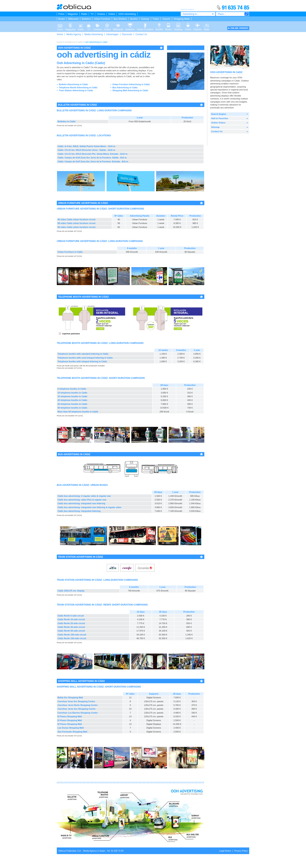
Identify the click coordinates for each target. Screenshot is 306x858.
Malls (206, 25)
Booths (134, 19)
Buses (61, 19)
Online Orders (218, 122)
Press (61, 14)
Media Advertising (93, 34)
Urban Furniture (102, 19)
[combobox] (198, 14)
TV (92, 14)
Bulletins (86, 19)
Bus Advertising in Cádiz (125, 87)
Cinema (101, 14)
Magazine (73, 14)
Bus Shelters (120, 19)
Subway (145, 19)
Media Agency (73, 34)
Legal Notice (225, 851)
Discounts (127, 34)
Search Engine (218, 114)
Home (60, 34)
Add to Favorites (219, 118)
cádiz (80, 42)
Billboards (73, 19)
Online (111, 14)
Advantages (112, 34)
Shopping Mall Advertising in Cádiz (130, 90)
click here (141, 73)
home (59, 42)
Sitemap (215, 127)
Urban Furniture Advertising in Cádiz (131, 84)
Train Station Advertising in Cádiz (76, 90)
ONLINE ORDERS (239, 28)
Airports (166, 19)
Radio (84, 14)
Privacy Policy (241, 851)
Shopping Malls (182, 19)
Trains (156, 19)
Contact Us (141, 34)
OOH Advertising (127, 14)
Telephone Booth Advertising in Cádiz (78, 87)
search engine (76, 76)
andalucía (70, 42)
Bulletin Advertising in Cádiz (73, 84)
